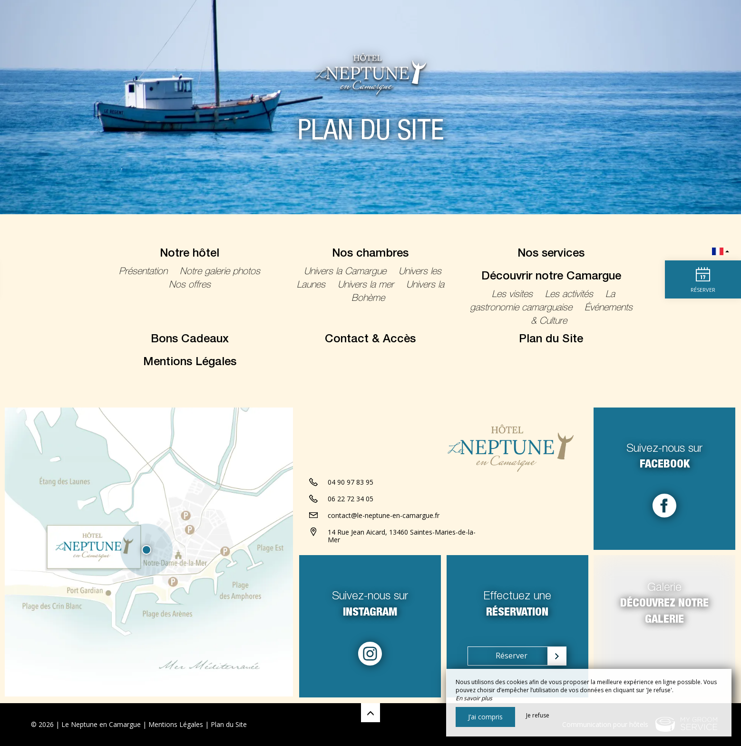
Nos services (551, 254)
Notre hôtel (189, 254)
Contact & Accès (370, 340)
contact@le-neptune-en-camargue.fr (383, 515)
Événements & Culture (582, 315)
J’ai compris (485, 716)
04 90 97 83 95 (350, 482)
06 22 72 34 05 (350, 499)
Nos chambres (370, 254)
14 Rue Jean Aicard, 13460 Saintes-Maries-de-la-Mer (402, 536)
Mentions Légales (189, 362)
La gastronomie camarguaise (542, 301)
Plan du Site (551, 340)
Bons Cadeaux (190, 340)
